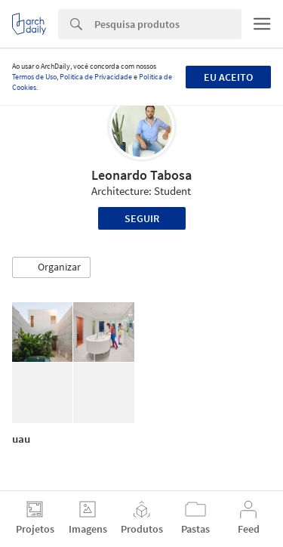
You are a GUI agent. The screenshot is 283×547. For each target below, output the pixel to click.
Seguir (142, 218)
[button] (51, 267)
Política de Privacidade (96, 77)
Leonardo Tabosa (141, 175)
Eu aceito (228, 77)
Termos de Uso (34, 77)
